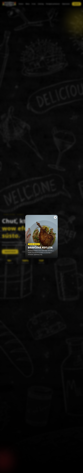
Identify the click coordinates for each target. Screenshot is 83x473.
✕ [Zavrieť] (55, 217)
